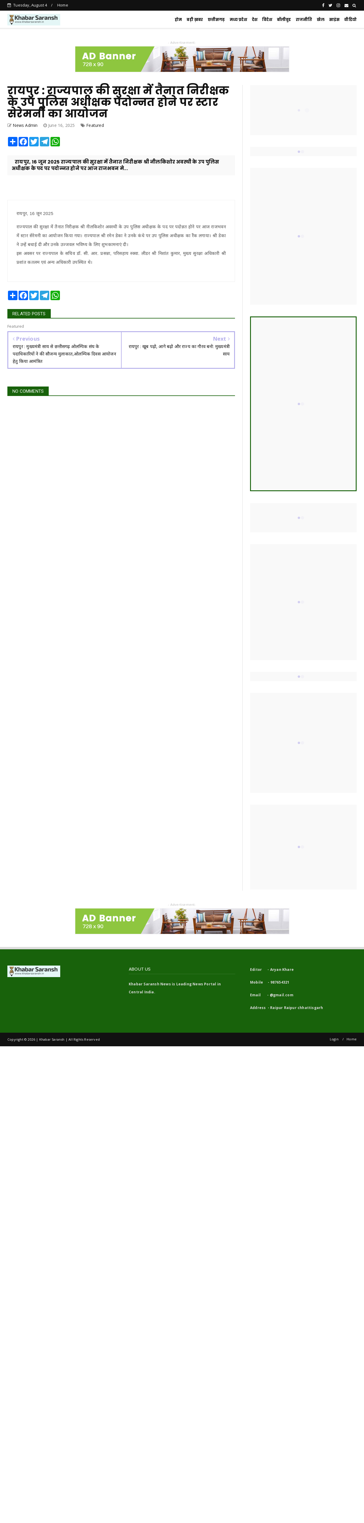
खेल (320, 19)
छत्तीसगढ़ (216, 19)
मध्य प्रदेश (238, 19)
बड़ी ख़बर (195, 19)
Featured (95, 125)
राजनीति (304, 19)
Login (334, 1039)
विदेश (267, 19)
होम (178, 19)
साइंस (334, 19)
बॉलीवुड (284, 19)
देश (254, 19)
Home (62, 5)
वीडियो (350, 19)
